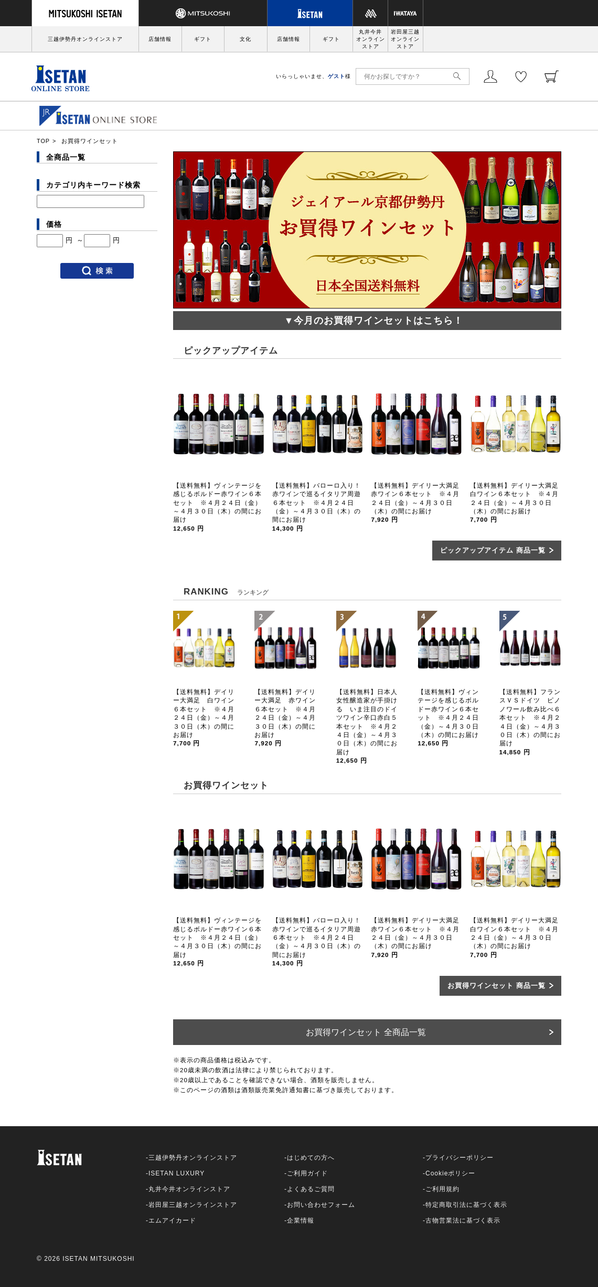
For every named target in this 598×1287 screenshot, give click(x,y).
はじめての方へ (311, 1157)
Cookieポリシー (450, 1173)
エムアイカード (172, 1220)
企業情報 (300, 1220)
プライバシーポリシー (459, 1157)
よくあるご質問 (311, 1189)
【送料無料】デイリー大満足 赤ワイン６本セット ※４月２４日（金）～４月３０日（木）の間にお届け (418, 502)
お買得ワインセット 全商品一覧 (365, 1032)
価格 (54, 224)
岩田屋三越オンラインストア (405, 39)
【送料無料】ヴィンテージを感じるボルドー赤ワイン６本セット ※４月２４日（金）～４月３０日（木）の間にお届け (448, 717)
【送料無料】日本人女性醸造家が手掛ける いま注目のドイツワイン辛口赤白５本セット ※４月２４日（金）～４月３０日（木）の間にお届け (367, 726)
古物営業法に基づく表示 (462, 1220)
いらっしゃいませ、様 (313, 76)
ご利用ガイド (307, 1173)
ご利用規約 (442, 1189)
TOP (43, 141)
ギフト (202, 39)
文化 (245, 39)
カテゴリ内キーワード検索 (93, 185)
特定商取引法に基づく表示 (466, 1204)
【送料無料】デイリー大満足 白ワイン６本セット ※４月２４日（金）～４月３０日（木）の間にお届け (517, 502)
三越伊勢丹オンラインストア (85, 39)
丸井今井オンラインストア (370, 39)
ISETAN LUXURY (176, 1173)
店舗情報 (160, 39)
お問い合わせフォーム (321, 1204)
